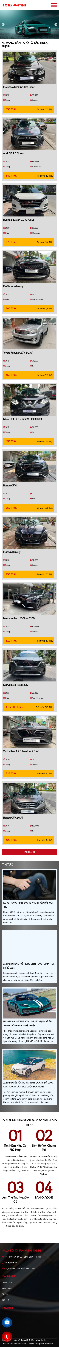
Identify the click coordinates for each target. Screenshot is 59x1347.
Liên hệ (5, 1300)
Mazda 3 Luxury (11, 552)
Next (55, 24)
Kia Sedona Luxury (13, 286)
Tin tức (5, 1294)
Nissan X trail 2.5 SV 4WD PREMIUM (22, 419)
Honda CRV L (10, 485)
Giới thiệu (6, 1288)
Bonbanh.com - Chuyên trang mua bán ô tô (33, 1343)
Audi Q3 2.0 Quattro (14, 153)
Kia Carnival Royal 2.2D (15, 684)
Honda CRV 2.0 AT (13, 817)
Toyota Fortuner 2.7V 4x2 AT (18, 352)
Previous (3, 24)
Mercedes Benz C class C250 (18, 87)
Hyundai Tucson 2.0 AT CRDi (18, 219)
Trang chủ (7, 1283)
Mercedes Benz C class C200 (19, 618)
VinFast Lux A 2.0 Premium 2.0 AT (21, 751)
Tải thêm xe (29, 852)
